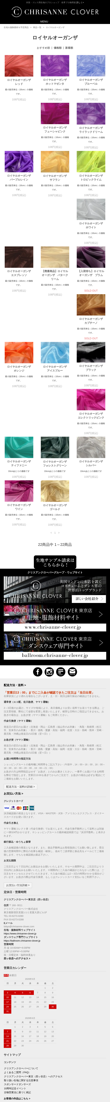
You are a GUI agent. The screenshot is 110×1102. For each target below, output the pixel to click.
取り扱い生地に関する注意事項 (21, 994)
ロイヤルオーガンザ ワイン (92, 372)
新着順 (69, 47)
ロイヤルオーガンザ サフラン (20, 178)
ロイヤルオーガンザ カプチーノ (20, 277)
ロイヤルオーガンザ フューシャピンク (20, 129)
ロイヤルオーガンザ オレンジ (56, 277)
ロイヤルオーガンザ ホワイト (92, 177)
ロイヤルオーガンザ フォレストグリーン (20, 373)
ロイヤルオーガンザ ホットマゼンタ (56, 81)
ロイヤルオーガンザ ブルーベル (92, 81)
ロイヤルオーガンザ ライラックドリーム (56, 130)
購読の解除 (10, 1077)
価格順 (58, 47)
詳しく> (80, 2)
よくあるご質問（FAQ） (17, 986)
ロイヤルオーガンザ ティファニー (92, 325)
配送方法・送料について (17, 1028)
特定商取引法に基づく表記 (18, 1032)
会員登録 (9, 1056)
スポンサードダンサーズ (17, 998)
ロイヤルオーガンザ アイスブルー (92, 277)
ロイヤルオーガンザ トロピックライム (56, 177)
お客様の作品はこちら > (17, 1012)
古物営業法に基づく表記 (17, 1006)
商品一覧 (37, 27)
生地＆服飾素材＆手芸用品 (16, 27)
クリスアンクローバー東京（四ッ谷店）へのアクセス (33, 990)
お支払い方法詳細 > (18, 798)
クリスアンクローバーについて (21, 982)
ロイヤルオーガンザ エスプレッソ (20, 225)
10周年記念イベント (15, 1002)
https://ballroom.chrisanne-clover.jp (22, 854)
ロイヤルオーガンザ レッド (20, 81)
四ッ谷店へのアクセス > (17, 872)
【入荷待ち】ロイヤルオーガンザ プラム (91, 225)
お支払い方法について (16, 1024)
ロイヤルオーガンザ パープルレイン (92, 129)
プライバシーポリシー (16, 1036)
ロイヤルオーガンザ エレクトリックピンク (55, 325)
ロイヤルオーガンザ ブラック (20, 324)
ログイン (9, 1060)
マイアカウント (12, 1052)
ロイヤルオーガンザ (55, 27)
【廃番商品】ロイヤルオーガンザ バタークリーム (55, 227)
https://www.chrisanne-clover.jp (20, 847)
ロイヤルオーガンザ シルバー (56, 372)
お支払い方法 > (13, 707)
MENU (41, 21)
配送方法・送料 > (15, 598)
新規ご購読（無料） (15, 1072)
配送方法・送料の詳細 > (20, 700)
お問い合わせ (11, 1040)
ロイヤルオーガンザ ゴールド (20, 420)
